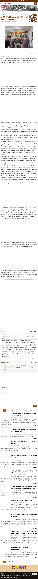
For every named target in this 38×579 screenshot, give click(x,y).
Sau (26, 14)
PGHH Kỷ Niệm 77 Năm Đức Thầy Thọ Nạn (21, 500)
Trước (22, 14)
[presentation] (12, 400)
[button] (35, 3)
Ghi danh (20, 0)
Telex (32, 362)
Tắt (28, 362)
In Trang (1, 331)
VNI (35, 362)
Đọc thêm (35, 426)
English (35, 0)
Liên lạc (30, 0)
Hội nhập (25, 0)
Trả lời (34, 358)
